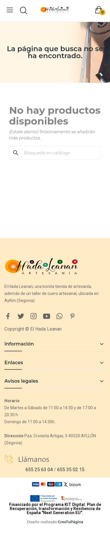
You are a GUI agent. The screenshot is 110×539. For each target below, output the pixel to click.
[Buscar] (58, 153)
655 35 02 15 (70, 469)
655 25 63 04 (39, 469)
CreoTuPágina (70, 522)
